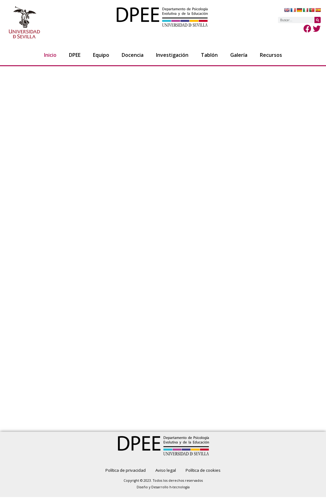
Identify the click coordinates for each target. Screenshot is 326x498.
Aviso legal (165, 471)
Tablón (209, 55)
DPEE (74, 55)
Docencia (133, 55)
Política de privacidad (121, 471)
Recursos (271, 55)
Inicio (50, 55)
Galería (238, 55)
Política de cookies (207, 471)
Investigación (172, 55)
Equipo (101, 55)
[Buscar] (317, 20)
